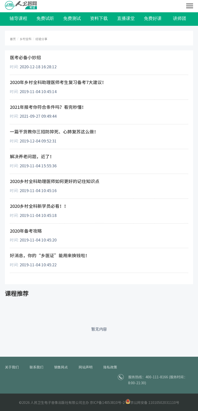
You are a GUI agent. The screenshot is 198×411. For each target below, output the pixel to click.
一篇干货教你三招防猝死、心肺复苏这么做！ (54, 131)
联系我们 (36, 367)
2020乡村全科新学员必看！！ (39, 206)
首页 (13, 39)
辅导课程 (18, 18)
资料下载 (99, 18)
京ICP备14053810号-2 (107, 402)
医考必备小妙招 (25, 57)
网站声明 (85, 367)
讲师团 (179, 18)
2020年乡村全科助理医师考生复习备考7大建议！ (58, 82)
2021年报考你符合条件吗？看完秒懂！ (48, 107)
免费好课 (153, 18)
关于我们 (12, 367)
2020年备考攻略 (26, 231)
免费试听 (45, 18)
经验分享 (41, 39)
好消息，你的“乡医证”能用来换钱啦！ (50, 255)
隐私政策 (110, 367)
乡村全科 (25, 39)
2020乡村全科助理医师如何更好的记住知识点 (54, 181)
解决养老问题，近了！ (32, 156)
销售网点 (61, 367)
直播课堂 (126, 18)
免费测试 (72, 18)
